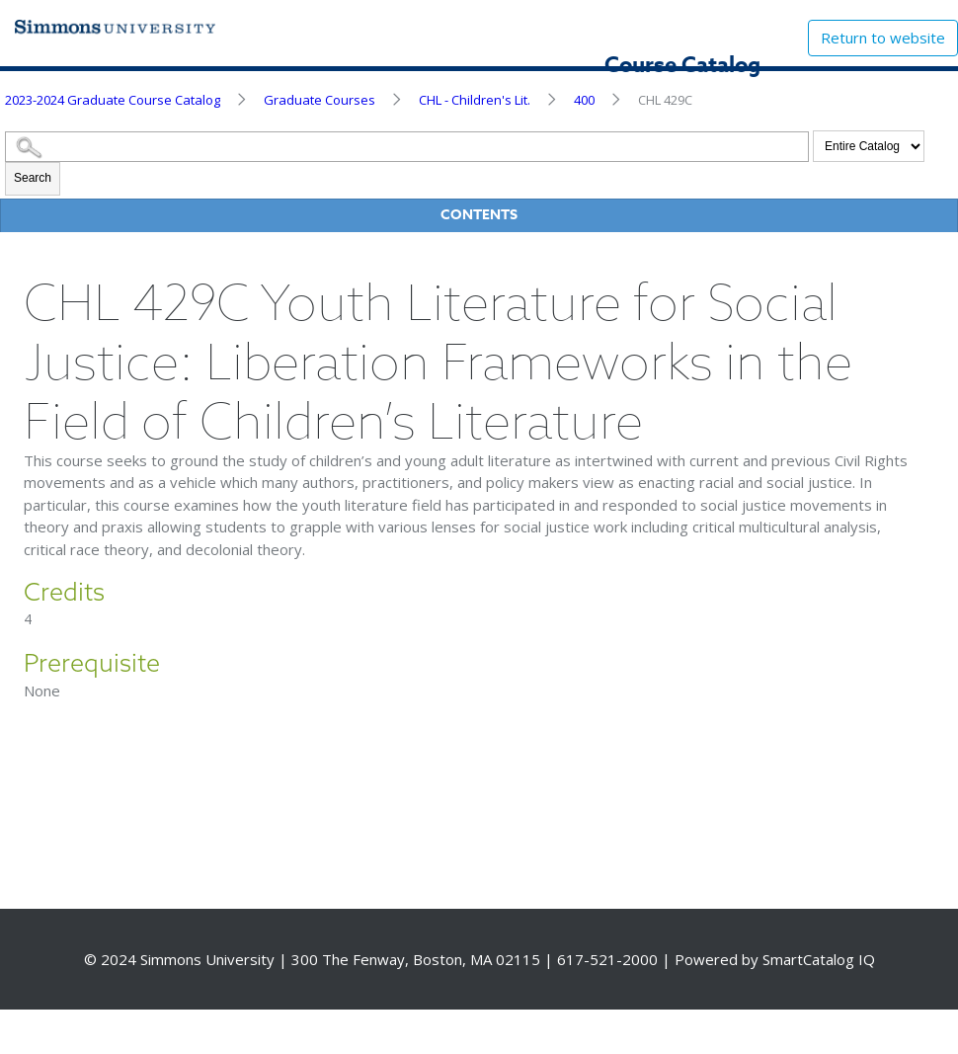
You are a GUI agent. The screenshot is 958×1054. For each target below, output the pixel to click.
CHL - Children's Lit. (474, 100)
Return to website (883, 37)
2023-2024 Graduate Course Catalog (112, 100)
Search (32, 178)
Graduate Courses (319, 100)
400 (584, 100)
